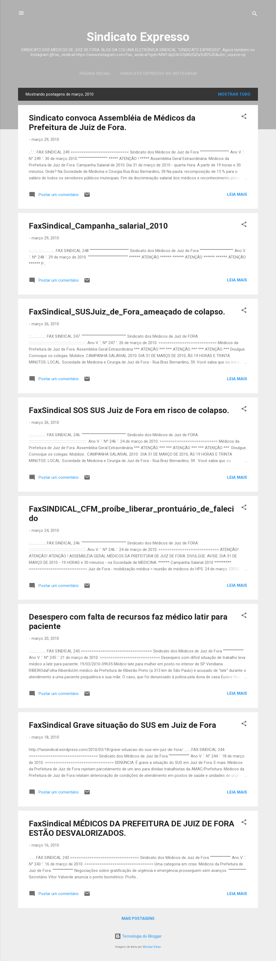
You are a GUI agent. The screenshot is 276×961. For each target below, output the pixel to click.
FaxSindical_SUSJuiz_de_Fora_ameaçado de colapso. (127, 311)
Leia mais (237, 194)
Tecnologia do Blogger (138, 936)
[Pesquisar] (254, 14)
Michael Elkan (152, 947)
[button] (244, 117)
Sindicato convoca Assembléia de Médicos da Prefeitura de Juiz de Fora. (112, 122)
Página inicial (95, 73)
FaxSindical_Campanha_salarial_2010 (98, 225)
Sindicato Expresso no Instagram (158, 73)
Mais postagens (138, 918)
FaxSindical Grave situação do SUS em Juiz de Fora (122, 725)
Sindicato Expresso (138, 37)
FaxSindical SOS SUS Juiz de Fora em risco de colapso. (129, 410)
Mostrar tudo (234, 94)
